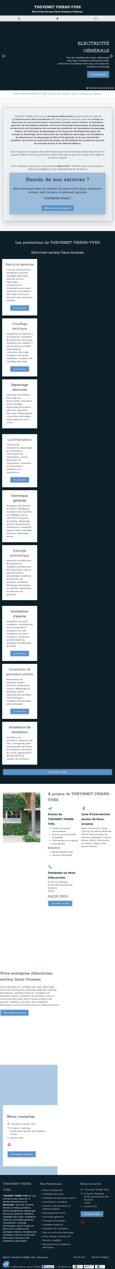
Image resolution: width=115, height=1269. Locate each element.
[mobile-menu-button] (96, 18)
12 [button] (110, 88)
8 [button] (102, 88)
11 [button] (108, 88)
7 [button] (100, 88)
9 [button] (104, 88)
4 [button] (93, 88)
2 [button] (89, 88)
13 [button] (113, 88)
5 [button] (95, 88)
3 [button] (91, 88)
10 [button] (106, 88)
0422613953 (58, 896)
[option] (57, 56)
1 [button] (87, 88)
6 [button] (98, 88)
